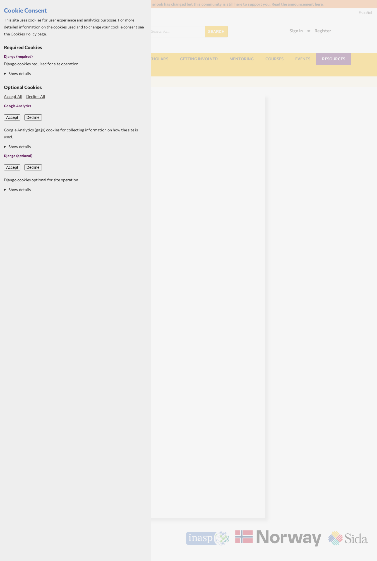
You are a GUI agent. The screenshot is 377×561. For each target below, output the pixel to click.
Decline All (35, 96)
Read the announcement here (297, 4)
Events (302, 58)
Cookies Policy (24, 34)
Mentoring (241, 58)
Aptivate (363, 554)
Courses (274, 58)
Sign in (296, 30)
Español (365, 12)
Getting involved (199, 58)
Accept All (13, 96)
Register (322, 30)
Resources (333, 58)
